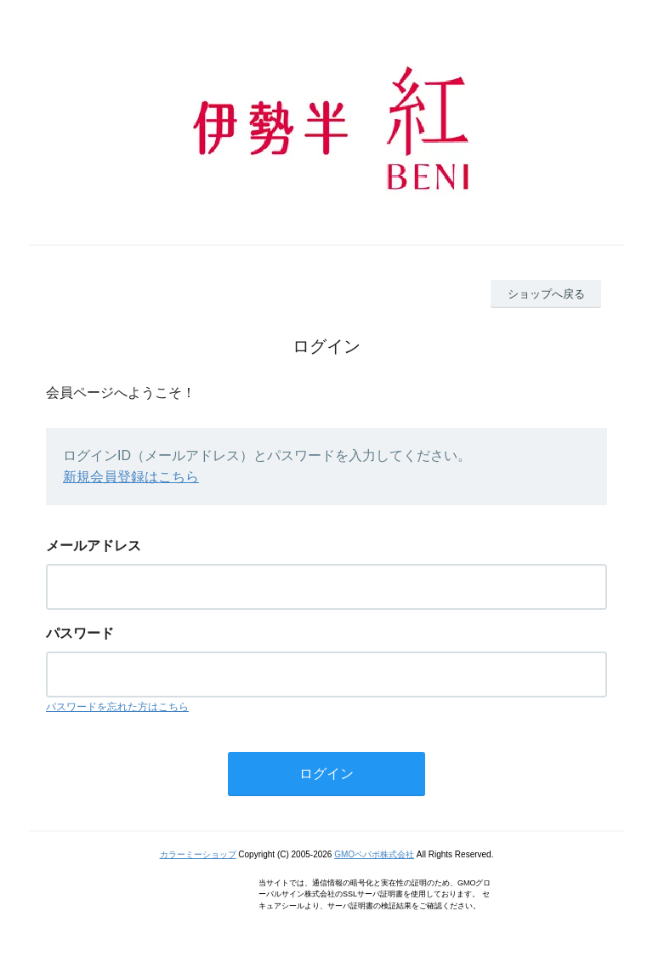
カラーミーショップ (198, 854)
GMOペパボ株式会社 (374, 854)
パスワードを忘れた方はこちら (117, 707)
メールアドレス (93, 545)
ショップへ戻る (546, 293)
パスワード (80, 633)
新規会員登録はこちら (131, 477)
